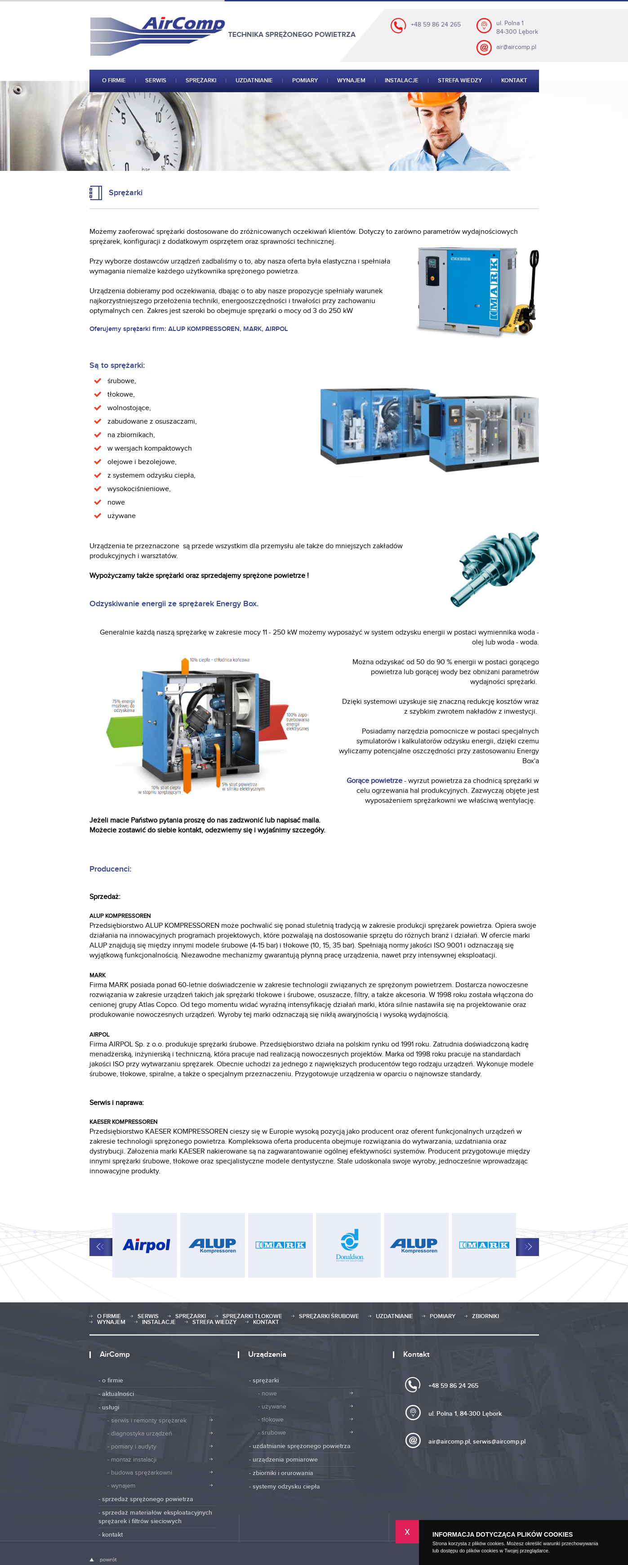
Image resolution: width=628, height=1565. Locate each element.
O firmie (114, 81)
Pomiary (305, 81)
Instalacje (402, 81)
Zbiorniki (485, 1316)
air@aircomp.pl (516, 47)
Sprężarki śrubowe (329, 1316)
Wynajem (351, 81)
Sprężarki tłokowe (252, 1316)
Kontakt (514, 81)
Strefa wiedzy (460, 81)
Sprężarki (201, 81)
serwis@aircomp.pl (499, 1441)
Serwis (155, 81)
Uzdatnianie (254, 81)
